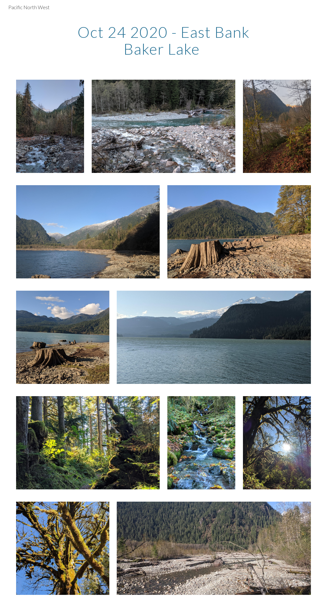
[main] (163, 40)
